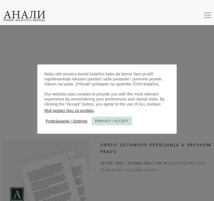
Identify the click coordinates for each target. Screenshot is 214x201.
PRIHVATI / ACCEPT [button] (112, 121)
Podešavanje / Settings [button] (66, 121)
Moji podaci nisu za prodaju (69, 110)
